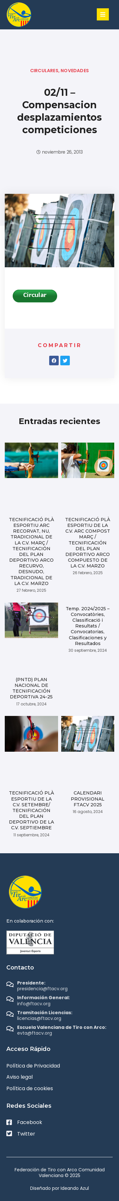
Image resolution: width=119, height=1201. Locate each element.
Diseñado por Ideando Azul (59, 1188)
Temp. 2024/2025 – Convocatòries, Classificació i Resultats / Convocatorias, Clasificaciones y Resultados (87, 626)
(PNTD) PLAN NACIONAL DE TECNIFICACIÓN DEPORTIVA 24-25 (31, 688)
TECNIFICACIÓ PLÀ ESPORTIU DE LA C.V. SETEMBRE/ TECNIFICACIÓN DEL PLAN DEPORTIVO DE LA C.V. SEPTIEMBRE (31, 810)
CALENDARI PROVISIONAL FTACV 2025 (87, 798)
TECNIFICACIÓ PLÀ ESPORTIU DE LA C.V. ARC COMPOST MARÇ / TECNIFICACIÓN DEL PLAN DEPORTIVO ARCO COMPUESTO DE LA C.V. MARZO (87, 543)
